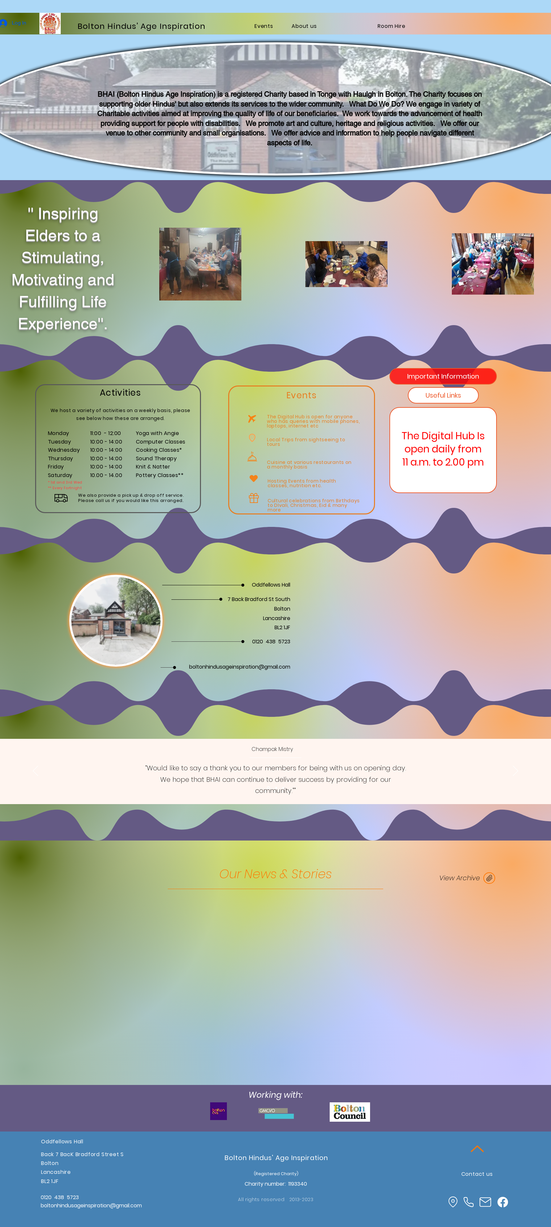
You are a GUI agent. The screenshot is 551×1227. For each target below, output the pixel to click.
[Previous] (35, 771)
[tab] (443, 376)
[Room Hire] (391, 25)
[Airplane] (252, 418)
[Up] (477, 1148)
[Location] (452, 1201)
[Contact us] (477, 1173)
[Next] (515, 771)
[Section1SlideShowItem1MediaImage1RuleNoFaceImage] (268, 787)
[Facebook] (502, 1202)
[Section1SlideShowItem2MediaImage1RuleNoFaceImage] (276, 788)
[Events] (264, 25)
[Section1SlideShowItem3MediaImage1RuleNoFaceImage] (283, 788)
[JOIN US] (489, 878)
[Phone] (468, 1202)
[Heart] (253, 478)
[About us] (304, 25)
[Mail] (485, 1202)
